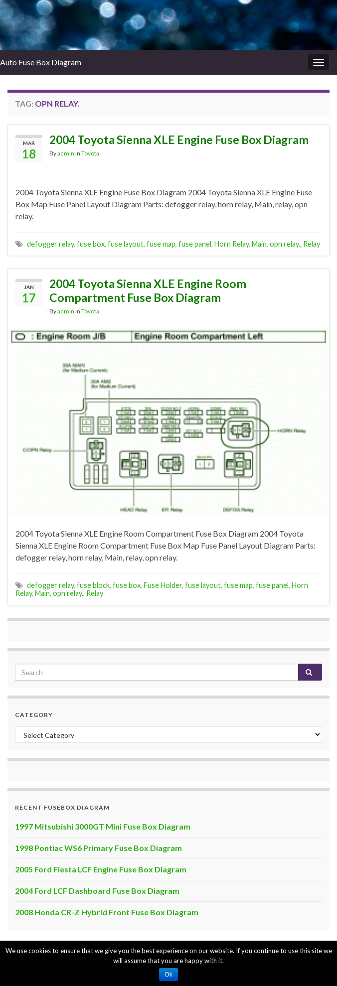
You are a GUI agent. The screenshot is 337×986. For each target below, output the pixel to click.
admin (65, 153)
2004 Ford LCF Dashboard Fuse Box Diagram (97, 890)
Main (259, 244)
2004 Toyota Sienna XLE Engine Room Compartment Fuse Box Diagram (147, 290)
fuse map (161, 244)
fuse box (91, 244)
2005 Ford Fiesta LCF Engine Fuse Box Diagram (100, 869)
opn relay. (285, 244)
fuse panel (194, 244)
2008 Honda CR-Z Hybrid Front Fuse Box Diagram (106, 912)
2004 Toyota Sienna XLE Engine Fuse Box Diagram (179, 139)
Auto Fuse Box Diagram (40, 62)
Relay (311, 244)
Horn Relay (231, 244)
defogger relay (50, 244)
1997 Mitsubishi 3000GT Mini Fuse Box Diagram (102, 826)
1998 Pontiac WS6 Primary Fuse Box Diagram (98, 847)
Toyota (90, 153)
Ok (168, 974)
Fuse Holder (163, 585)
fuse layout (126, 244)
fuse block (93, 585)
